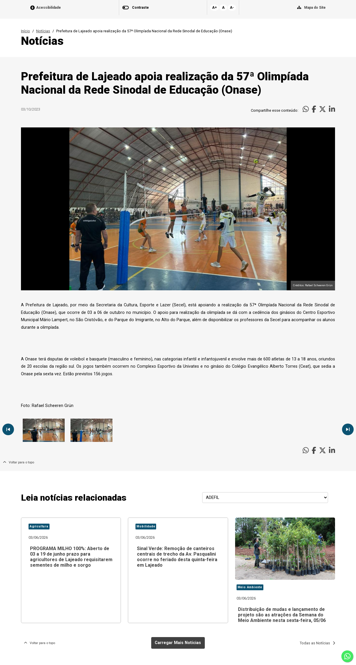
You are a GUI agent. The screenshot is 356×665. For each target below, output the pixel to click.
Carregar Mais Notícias (178, 642)
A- (232, 8)
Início (25, 31)
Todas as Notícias (317, 643)
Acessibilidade (48, 8)
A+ (214, 8)
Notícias (43, 31)
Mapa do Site (315, 7)
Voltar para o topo (18, 462)
